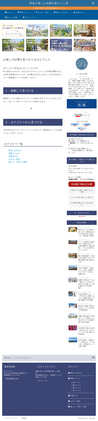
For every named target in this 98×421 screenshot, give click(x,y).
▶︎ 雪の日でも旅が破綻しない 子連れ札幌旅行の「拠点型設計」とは (80, 151)
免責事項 (24, 418)
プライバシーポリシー (11, 418)
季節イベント (24, 12)
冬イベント (77, 391)
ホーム (8, 12)
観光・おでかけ (61, 12)
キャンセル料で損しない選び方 (81, 197)
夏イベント (77, 385)
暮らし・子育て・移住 (18, 162)
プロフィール (29, 17)
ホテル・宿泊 (42, 12)
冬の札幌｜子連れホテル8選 (81, 184)
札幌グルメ (79, 12)
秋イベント (77, 388)
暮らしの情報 (11, 17)
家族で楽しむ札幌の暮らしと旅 (49, 3)
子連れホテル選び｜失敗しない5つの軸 (82, 191)
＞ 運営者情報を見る (11, 379)
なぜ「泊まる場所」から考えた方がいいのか (81, 171)
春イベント (77, 383)
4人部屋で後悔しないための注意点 (82, 204)
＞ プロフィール (41, 381)
